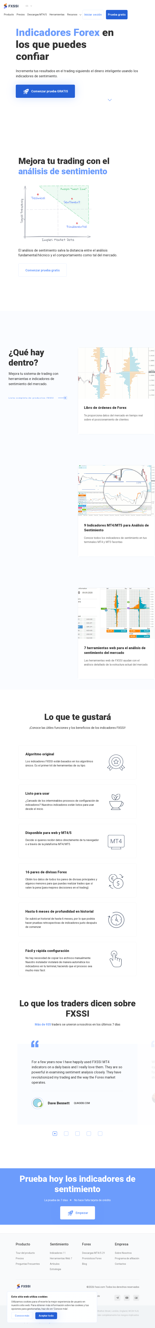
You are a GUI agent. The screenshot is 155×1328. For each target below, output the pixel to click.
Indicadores (58, 1253)
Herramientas (57, 14)
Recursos (72, 14)
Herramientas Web (61, 1258)
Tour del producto (25, 1253)
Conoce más (22, 1315)
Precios (21, 14)
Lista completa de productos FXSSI (38, 398)
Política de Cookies (94, 1298)
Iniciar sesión (93, 14)
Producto (9, 14)
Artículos (54, 1264)
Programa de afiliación (127, 1258)
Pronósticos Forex (92, 1258)
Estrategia (55, 1269)
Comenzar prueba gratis (42, 270)
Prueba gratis (117, 14)
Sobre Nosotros (123, 1253)
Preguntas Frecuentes (28, 1264)
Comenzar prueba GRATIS (45, 91)
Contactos (120, 1264)
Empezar (77, 1213)
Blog (84, 1264)
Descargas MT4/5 (37, 14)
